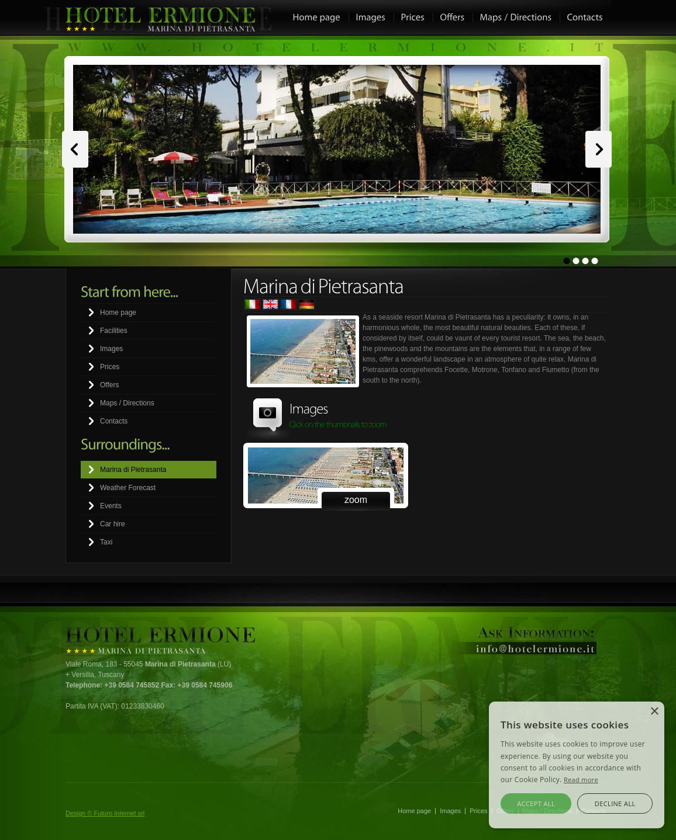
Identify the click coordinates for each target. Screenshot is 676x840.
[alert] (576, 765)
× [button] (654, 711)
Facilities (113, 331)
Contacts (113, 421)
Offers (109, 385)
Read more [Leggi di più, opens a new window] (581, 779)
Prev (75, 149)
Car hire (112, 524)
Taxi (106, 542)
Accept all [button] (536, 803)
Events (111, 506)
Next (598, 149)
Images (111, 349)
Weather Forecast (128, 488)
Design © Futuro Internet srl (104, 813)
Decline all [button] (615, 803)
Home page (118, 312)
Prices (109, 367)
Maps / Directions (127, 403)
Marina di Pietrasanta (133, 470)
